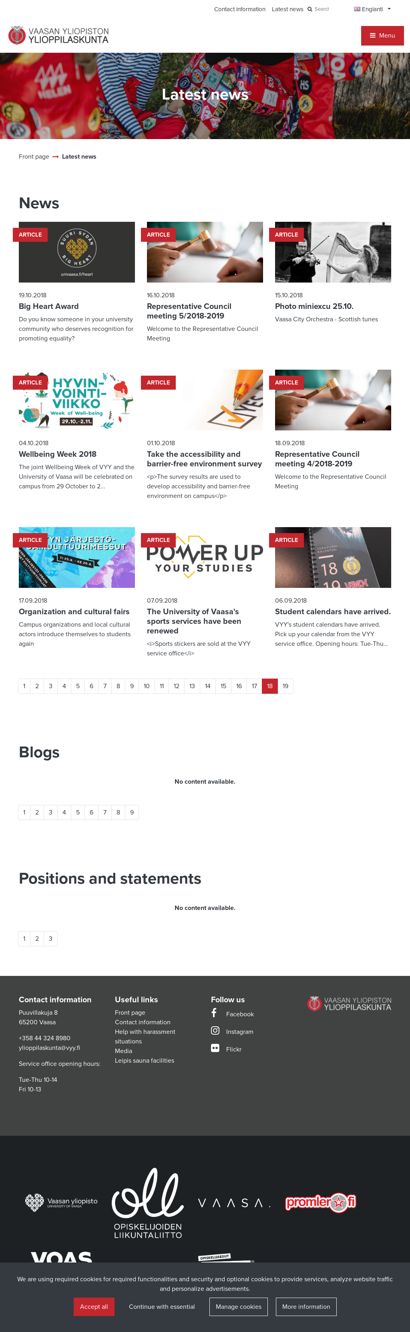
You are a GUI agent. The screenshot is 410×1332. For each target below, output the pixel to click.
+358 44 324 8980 (44, 1038)
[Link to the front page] (58, 35)
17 (254, 686)
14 (208, 686)
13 (192, 686)
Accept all (94, 1307)
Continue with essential (162, 1307)
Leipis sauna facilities (144, 1061)
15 (223, 686)
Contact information (143, 1022)
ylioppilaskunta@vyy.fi (49, 1048)
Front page (130, 1013)
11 (162, 686)
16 (239, 686)
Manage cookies (238, 1307)
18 (270, 686)
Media (123, 1051)
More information (306, 1307)
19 (285, 686)
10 (147, 686)
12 (176, 686)
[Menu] (382, 35)
